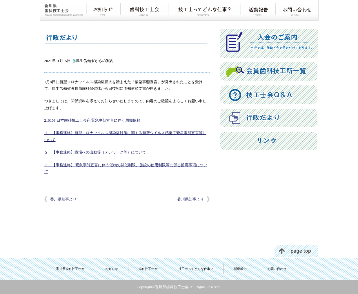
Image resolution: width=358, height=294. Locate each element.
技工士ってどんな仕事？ (195, 269)
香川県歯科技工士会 (70, 269)
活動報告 (240, 269)
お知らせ (111, 269)
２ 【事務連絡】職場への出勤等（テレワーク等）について (95, 152)
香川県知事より (63, 199)
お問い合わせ (276, 269)
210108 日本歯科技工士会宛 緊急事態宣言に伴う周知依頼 (92, 120)
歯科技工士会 (148, 269)
